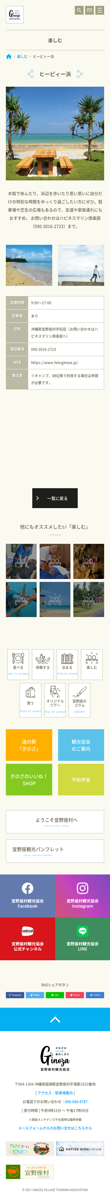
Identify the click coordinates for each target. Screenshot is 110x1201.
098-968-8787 (76, 1101)
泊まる (67, 667)
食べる (18, 667)
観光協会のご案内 (81, 745)
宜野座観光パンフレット (38, 851)
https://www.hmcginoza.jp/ (54, 362)
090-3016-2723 (43, 349)
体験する (43, 667)
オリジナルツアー (55, 703)
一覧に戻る (57, 498)
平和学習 (81, 779)
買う (30, 703)
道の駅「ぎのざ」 (29, 745)
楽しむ (22, 56)
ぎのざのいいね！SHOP (29, 780)
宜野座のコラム (79, 703)
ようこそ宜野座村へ (56, 821)
